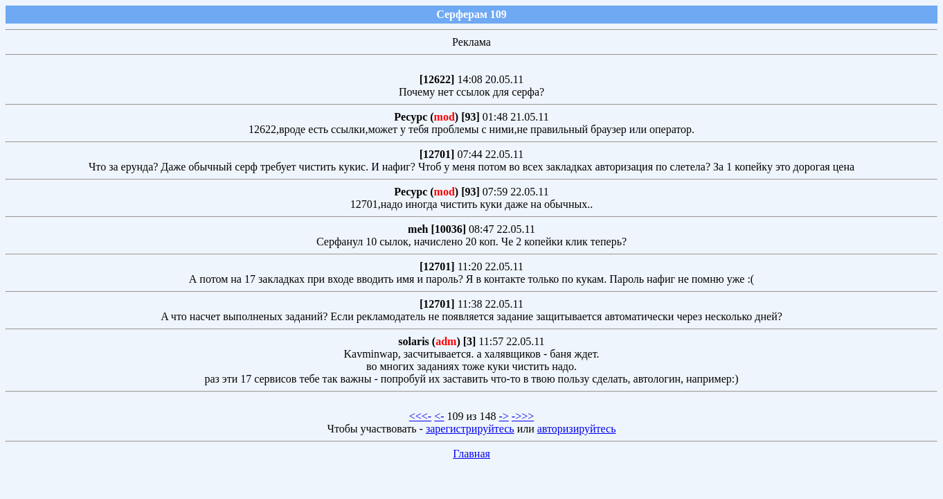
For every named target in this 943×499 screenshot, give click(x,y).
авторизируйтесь (576, 429)
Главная (471, 453)
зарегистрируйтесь (470, 429)
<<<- (420, 416)
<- (439, 416)
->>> (523, 416)
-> (503, 416)
